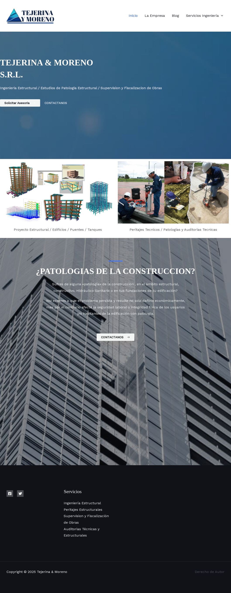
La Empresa (155, 16)
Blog (175, 16)
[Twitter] (20, 493)
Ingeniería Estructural (82, 503)
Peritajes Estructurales (83, 510)
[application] (221, 16)
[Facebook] (10, 493)
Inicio (133, 16)
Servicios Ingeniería (204, 16)
